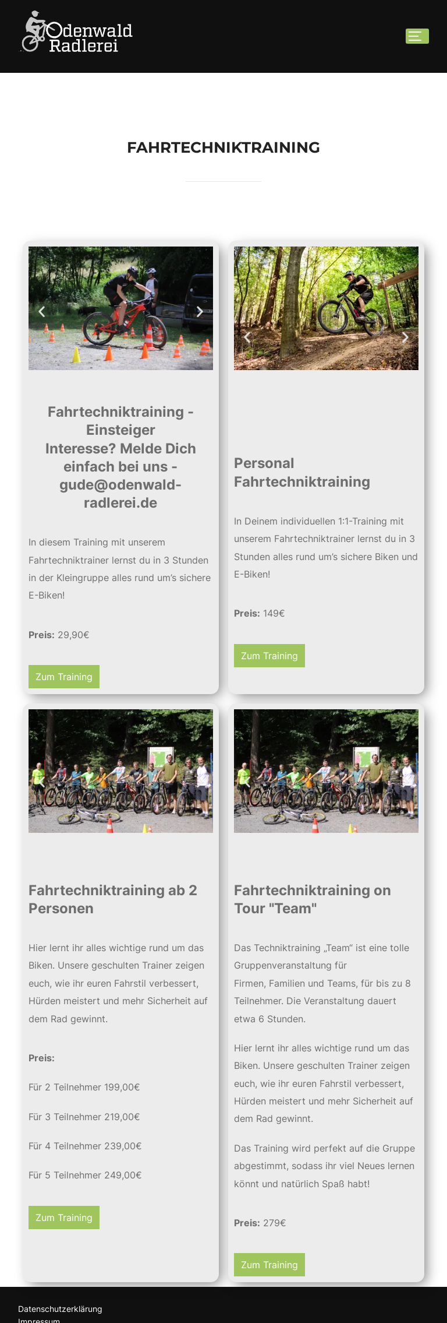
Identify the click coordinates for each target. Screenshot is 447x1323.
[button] (41, 346)
